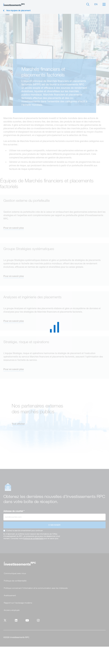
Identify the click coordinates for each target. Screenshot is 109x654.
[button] (104, 4)
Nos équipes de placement (18, 10)
